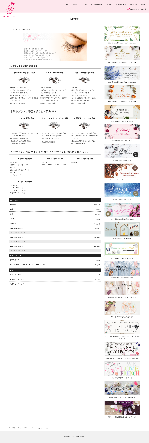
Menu (33, 428)
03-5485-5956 (138, 9)
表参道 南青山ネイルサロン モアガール (19, 428)
